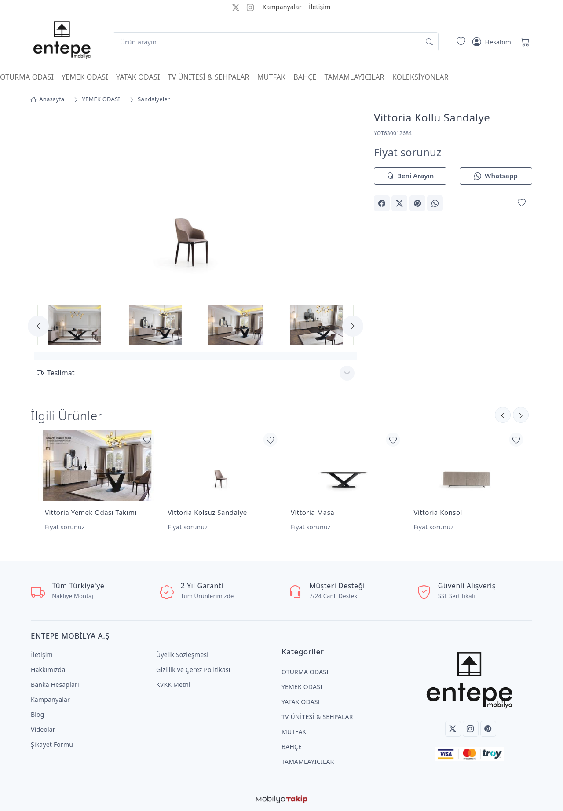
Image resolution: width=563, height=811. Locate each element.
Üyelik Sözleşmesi (182, 654)
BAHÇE (304, 77)
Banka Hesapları (55, 684)
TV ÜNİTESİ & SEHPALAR (208, 77)
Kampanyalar (282, 7)
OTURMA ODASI (27, 77)
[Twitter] (453, 729)
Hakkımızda (48, 669)
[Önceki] (521, 415)
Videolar (43, 729)
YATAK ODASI (138, 77)
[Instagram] (471, 729)
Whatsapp (496, 176)
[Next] (352, 326)
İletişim (320, 7)
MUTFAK (271, 77)
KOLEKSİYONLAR (420, 77)
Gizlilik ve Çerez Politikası (193, 669)
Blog (37, 714)
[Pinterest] (488, 729)
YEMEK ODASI (85, 77)
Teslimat (55, 373)
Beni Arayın (410, 176)
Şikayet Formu (52, 744)
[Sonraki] (503, 415)
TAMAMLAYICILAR (354, 77)
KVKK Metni (173, 684)
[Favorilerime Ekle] (521, 202)
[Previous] (38, 326)
